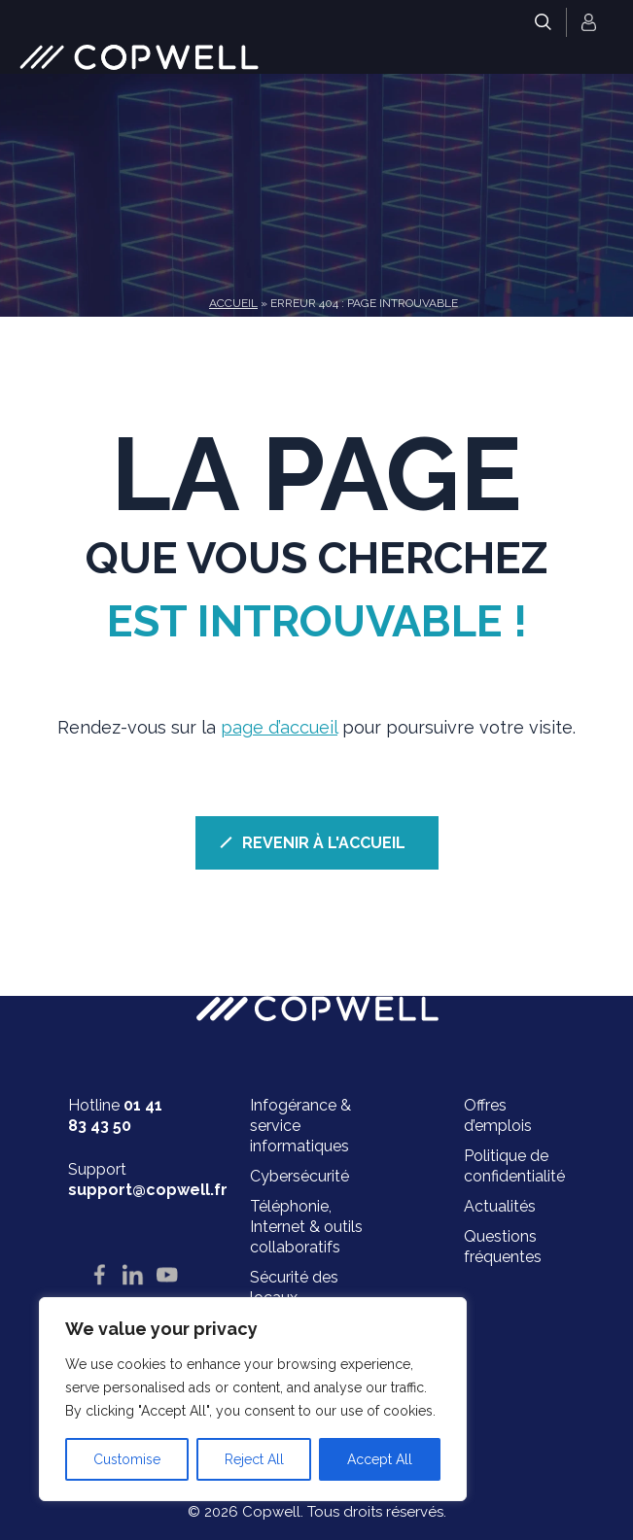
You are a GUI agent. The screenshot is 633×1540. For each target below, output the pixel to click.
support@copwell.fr (148, 1190)
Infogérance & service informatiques (300, 1125)
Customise (126, 1459)
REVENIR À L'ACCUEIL (323, 843)
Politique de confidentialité (514, 1165)
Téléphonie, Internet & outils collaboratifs (306, 1226)
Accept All (379, 1459)
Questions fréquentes (503, 1246)
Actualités (500, 1206)
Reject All (254, 1459)
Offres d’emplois (498, 1115)
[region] (253, 1399)
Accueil (233, 303)
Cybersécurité (299, 1176)
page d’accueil (279, 727)
